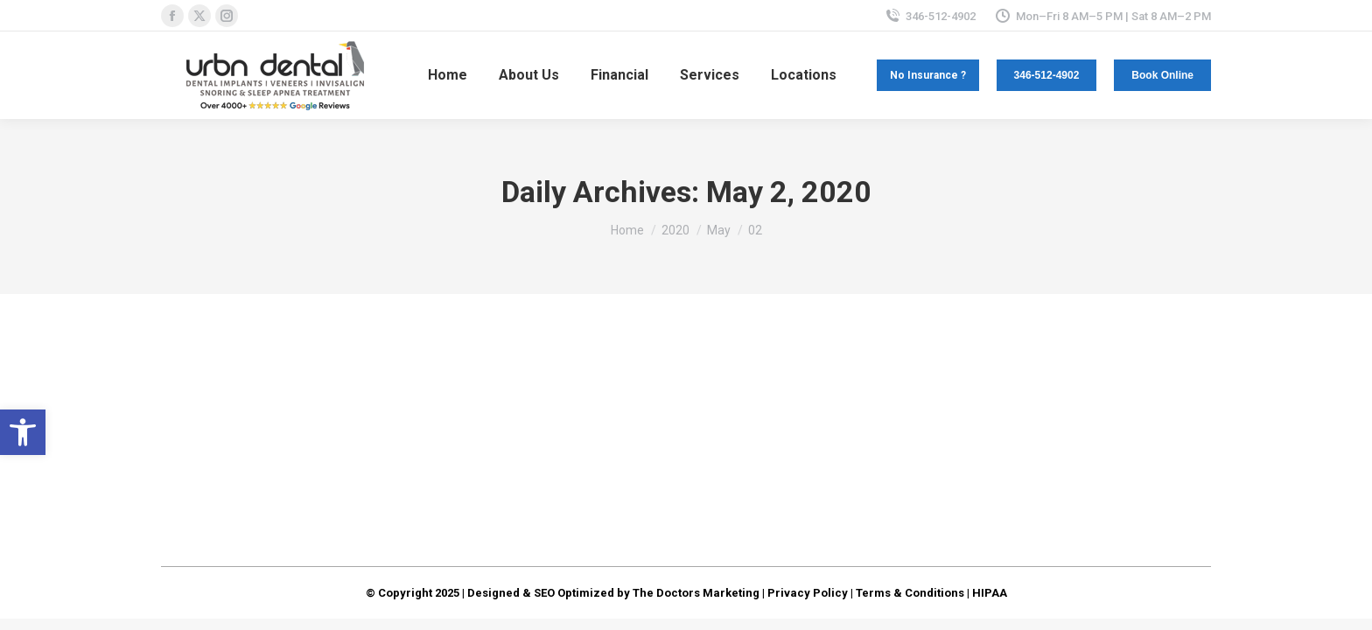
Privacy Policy (807, 592)
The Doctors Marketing (696, 592)
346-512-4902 (930, 16)
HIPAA (989, 592)
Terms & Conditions (910, 592)
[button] (23, 432)
